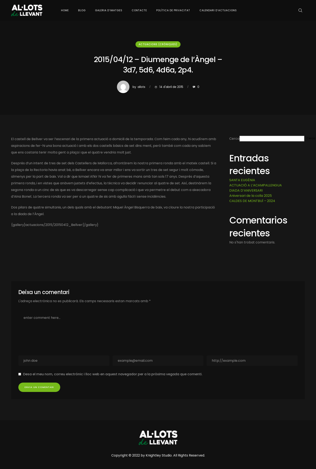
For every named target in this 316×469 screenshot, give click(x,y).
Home (65, 10)
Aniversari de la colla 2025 (250, 195)
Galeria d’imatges (108, 10)
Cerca (234, 138)
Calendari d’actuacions (218, 10)
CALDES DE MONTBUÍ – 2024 (252, 200)
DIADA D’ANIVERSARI (246, 190)
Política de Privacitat (173, 10)
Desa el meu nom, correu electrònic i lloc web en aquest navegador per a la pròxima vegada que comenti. (112, 374)
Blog (82, 10)
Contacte (139, 10)
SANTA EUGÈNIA (242, 180)
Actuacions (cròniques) (158, 44)
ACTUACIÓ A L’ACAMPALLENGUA (255, 185)
